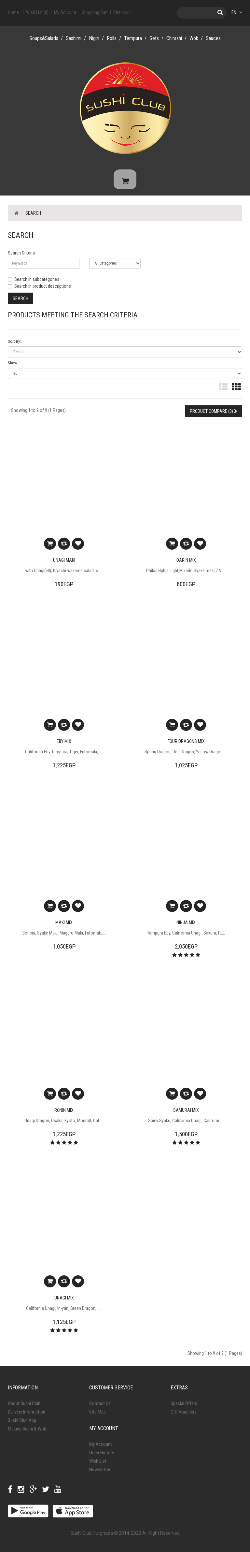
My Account (100, 1447)
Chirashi (174, 38)
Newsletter (99, 1473)
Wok (193, 38)
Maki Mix (64, 925)
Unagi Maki (64, 563)
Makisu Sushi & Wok (27, 1432)
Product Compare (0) (213, 414)
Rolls (112, 38)
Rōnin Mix (64, 1113)
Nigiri (94, 38)
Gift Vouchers (184, 1415)
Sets (154, 38)
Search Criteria (21, 256)
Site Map (97, 1415)
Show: (13, 366)
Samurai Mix (186, 1113)
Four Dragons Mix (186, 744)
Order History (101, 1456)
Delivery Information (26, 1415)
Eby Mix (64, 744)
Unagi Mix (64, 1301)
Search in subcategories (33, 282)
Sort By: (14, 344)
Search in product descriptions (39, 289)
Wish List (97, 1464)
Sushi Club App (22, 1424)
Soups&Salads (43, 38)
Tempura (133, 38)
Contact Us (100, 1407)
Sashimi (73, 38)
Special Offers (184, 1407)
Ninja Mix (186, 925)
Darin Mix (186, 563)
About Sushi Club (24, 1407)
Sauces (213, 38)
